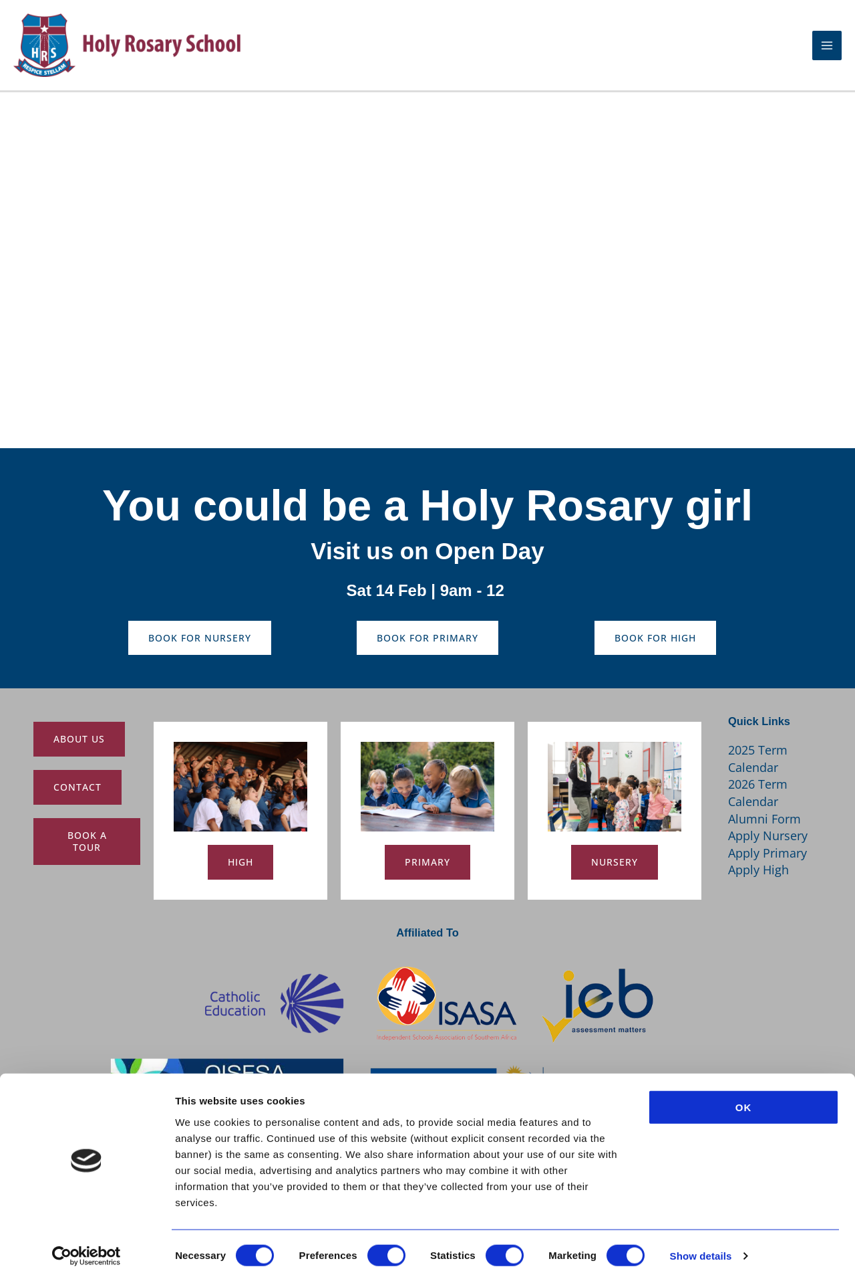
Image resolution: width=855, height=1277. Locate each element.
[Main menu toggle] (827, 51)
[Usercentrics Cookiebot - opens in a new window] (86, 1251)
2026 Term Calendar (758, 792)
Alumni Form (764, 819)
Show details (701, 1250)
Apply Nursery (768, 835)
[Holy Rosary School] (147, 49)
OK (743, 1101)
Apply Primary (767, 853)
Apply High (758, 870)
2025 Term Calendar (758, 758)
